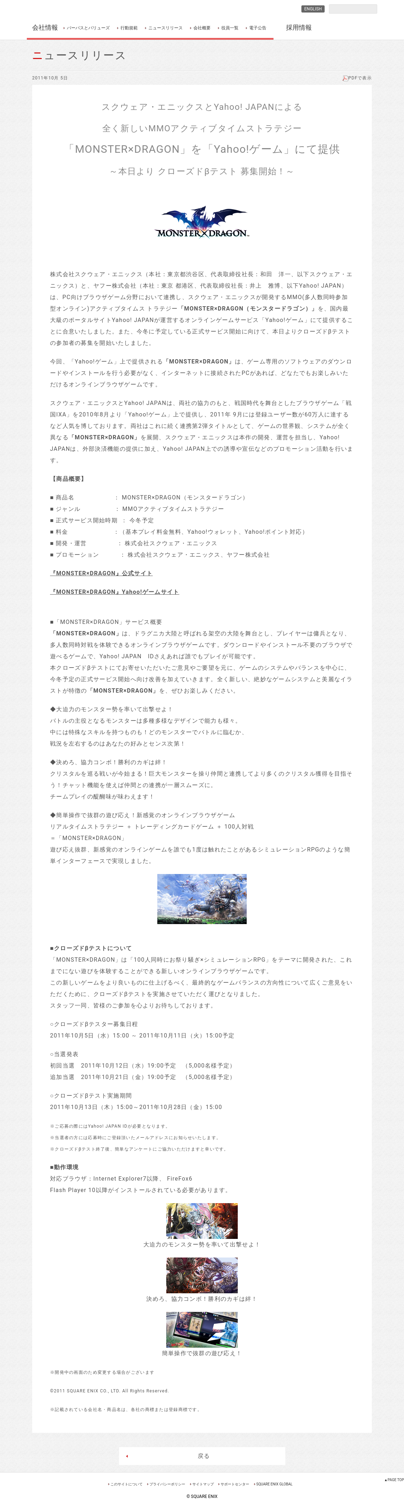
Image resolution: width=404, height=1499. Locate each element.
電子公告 (257, 27)
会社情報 (45, 27)
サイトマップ (203, 1484)
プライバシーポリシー (167, 1484)
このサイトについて (126, 1484)
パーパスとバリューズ (88, 27)
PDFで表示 (357, 77)
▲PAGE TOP (394, 1480)
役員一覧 (229, 27)
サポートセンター (235, 1484)
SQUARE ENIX (64, 9)
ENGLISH (313, 8)
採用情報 (299, 27)
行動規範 (129, 27)
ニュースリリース (165, 27)
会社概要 (202, 27)
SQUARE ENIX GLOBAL (274, 1484)
